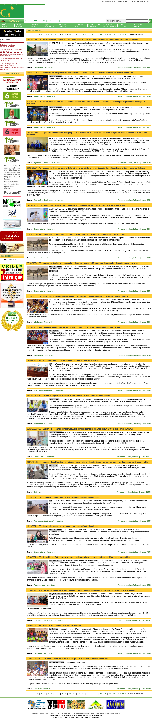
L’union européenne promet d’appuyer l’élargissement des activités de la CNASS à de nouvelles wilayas (80, 429)
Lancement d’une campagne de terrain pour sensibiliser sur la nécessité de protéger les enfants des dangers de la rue (86, 168)
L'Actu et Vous (12, 33)
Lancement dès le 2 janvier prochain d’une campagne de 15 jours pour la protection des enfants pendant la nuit (83, 263)
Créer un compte (108, 2)
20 (114, 34)
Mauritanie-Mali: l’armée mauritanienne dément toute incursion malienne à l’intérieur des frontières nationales (82, 40)
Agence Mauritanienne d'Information (48, 163)
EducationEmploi (78, 25)
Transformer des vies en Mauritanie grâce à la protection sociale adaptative (67, 659)
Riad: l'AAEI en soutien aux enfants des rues (54, 626)
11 (74, 34)
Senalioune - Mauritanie (43, 424)
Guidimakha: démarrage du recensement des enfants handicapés (63, 497)
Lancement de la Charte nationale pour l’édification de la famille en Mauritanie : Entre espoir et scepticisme (81, 590)
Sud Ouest (38, 492)
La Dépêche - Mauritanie (43, 67)
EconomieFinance (34, 25)
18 (105, 34)
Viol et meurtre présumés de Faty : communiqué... (11, 59)
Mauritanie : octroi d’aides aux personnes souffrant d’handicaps (62, 526)
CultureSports (62, 25)
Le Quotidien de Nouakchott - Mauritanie (50, 620)
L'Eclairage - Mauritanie (43, 322)
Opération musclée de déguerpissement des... (8, 46)
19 (110, 34)
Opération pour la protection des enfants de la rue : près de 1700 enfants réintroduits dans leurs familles (80, 73)
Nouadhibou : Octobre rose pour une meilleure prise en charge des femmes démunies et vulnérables (78, 557)
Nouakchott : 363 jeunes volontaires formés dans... (12, 68)
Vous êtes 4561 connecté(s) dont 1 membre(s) (43, 21)
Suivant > (121, 34)
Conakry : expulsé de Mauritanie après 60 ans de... (11, 50)
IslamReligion (122, 25)
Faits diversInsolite (138, 25)
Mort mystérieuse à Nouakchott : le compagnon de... (12, 55)
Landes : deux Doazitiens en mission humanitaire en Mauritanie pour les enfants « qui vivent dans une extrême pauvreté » (87, 462)
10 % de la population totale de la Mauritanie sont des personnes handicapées (68, 396)
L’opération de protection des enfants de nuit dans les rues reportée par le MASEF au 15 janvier (76, 234)
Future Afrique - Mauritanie (44, 585)
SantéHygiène (4, 25)
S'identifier (123, 2)
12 (79, 34)
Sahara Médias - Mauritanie (44, 96)
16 (96, 34)
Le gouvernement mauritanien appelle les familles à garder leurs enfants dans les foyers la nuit (76, 205)
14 (87, 34)
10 (70, 34)
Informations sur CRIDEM (108, 713)
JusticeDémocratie (50, 25)
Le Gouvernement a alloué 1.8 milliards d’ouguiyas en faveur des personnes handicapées (73, 327)
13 (83, 34)
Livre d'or (15, 248)
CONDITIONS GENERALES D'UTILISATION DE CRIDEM (72, 713)
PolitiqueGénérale (20, 25)
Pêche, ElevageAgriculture (95, 25)
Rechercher (113, 21)
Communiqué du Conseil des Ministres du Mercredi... (9, 64)
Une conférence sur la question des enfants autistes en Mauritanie (63, 360)
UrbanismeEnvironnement (110, 25)
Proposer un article (141, 2)
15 (92, 34)
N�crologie (15, 236)
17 (101, 34)
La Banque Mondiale (42, 689)
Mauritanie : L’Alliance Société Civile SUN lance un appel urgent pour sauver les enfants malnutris (77, 296)
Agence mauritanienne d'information (48, 390)
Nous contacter (40, 713)
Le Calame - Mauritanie (43, 653)
